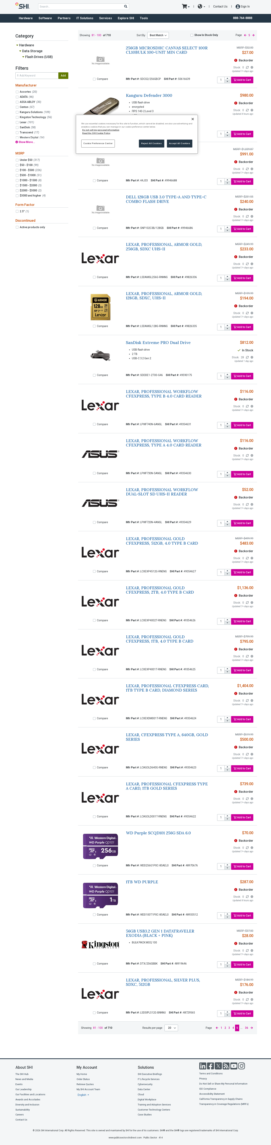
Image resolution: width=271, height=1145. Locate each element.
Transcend (29, 132)
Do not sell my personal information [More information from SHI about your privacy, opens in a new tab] (100, 130)
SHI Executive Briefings (150, 1074)
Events (19, 1084)
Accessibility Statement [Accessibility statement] (212, 1093)
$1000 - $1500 (31, 180)
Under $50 (30, 159)
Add (63, 75)
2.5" (24, 211)
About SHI (24, 1067)
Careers (19, 1114)
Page (239, 35)
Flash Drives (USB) (39, 57)
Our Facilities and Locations (30, 1094)
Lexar (27, 122)
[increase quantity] (227, 78)
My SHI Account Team (88, 1089)
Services (105, 18)
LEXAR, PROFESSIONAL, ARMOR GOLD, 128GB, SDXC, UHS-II (164, 295)
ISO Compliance (207, 1088)
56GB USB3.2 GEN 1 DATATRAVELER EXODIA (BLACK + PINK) (160, 933)
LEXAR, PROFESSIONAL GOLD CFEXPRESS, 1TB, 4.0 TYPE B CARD (159, 639)
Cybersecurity (145, 1084)
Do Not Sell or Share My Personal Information (223, 1083)
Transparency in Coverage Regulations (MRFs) (224, 1104)
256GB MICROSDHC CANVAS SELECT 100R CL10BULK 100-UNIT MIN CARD (167, 50)
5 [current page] (249, 35)
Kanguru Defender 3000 (149, 95)
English (82, 1094)
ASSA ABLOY (30, 101)
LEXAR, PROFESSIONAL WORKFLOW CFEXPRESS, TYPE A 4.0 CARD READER (163, 443)
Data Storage (32, 51)
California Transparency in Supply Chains (221, 1099)
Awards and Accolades (27, 1099)
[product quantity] (221, 80)
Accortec (28, 91)
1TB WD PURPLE (142, 881)
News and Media (24, 1079)
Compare (102, 78)
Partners (64, 18)
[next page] (253, 35)
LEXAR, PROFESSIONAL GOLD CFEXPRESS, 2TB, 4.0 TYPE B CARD (160, 590)
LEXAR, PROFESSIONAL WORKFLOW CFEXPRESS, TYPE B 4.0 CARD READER (164, 393)
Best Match (156, 35)
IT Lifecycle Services (149, 1079)
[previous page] (245, 35)
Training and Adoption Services (154, 1104)
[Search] (125, 6)
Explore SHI (126, 18)
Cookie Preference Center (98, 143)
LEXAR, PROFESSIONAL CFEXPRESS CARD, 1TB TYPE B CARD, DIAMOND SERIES (167, 688)
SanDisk (28, 127)
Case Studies (145, 1114)
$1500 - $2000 (31, 185)
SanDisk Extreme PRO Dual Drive (158, 342)
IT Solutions (84, 18)
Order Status (83, 1079)
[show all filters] (41, 142)
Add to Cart (242, 79)
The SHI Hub (22, 1074)
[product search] (83, 6)
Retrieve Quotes (85, 1084)
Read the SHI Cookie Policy (96, 133)
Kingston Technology (36, 117)
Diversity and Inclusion (27, 1104)
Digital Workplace (147, 1099)
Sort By (141, 35)
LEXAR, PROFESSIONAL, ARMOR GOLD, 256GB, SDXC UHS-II (164, 246)
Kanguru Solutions (35, 112)
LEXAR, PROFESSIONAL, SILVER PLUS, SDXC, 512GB (163, 982)
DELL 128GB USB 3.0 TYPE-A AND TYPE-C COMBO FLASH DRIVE (166, 199)
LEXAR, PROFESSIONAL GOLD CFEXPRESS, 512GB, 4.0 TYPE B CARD (162, 541)
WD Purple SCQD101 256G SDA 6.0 (158, 832)
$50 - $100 (29, 165)
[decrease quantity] (227, 81)
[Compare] (94, 79)
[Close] (193, 119)
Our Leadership (23, 1089)
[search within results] (36, 75)
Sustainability (22, 1109)
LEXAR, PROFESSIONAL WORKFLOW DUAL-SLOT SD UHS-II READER (162, 492)
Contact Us (220, 6)
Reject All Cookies (151, 143)
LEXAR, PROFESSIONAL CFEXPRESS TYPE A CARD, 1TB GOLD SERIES (167, 786)
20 (170, 1027)
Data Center (144, 1089)
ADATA (27, 96)
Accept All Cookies (179, 143)
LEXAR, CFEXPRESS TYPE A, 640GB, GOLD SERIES (167, 737)
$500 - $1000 (31, 175)
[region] (137, 134)
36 (246, 1027)
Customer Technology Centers (154, 1109)
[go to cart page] (185, 6)
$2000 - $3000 (31, 190)
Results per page (152, 1027)
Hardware (26, 18)
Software (45, 18)
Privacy (203, 1078)
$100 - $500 (31, 170)
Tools (144, 18)
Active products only (32, 227)
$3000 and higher (33, 195)
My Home (82, 1074)
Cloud (141, 1094)
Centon (27, 107)
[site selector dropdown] (201, 6)
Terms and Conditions (211, 1073)
